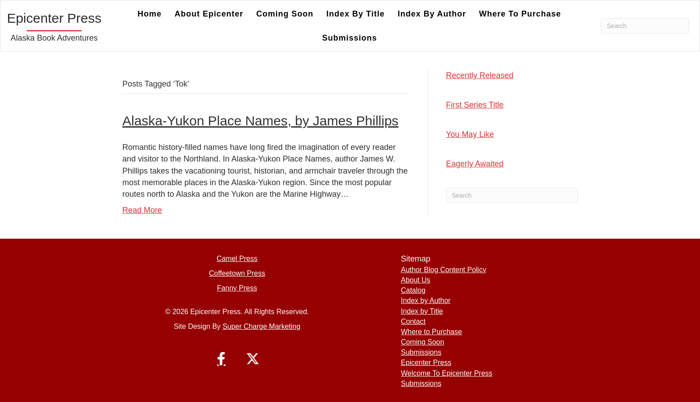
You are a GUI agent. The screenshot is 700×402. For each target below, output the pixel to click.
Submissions (349, 37)
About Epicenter (209, 13)
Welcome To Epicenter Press (446, 373)
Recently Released (479, 75)
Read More (142, 210)
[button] (221, 358)
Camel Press (237, 258)
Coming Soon (284, 13)
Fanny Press (237, 288)
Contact (413, 321)
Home (150, 13)
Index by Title (355, 13)
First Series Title (475, 104)
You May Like (470, 134)
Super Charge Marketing (261, 326)
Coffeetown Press (237, 273)
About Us (415, 280)
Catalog (413, 290)
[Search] (645, 25)
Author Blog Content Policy (443, 270)
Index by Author (432, 13)
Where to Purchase (520, 13)
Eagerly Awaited (475, 163)
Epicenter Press (426, 362)
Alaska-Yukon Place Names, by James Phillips (260, 120)
